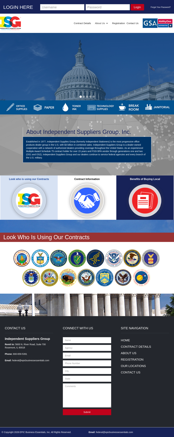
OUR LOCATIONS (133, 366)
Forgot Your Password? (161, 7)
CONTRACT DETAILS (136, 346)
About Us (100, 23)
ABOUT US (128, 353)
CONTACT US (130, 372)
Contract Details (82, 23)
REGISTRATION (132, 359)
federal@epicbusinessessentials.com (30, 360)
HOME (125, 340)
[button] (101, 23)
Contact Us (132, 23)
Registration (118, 23)
